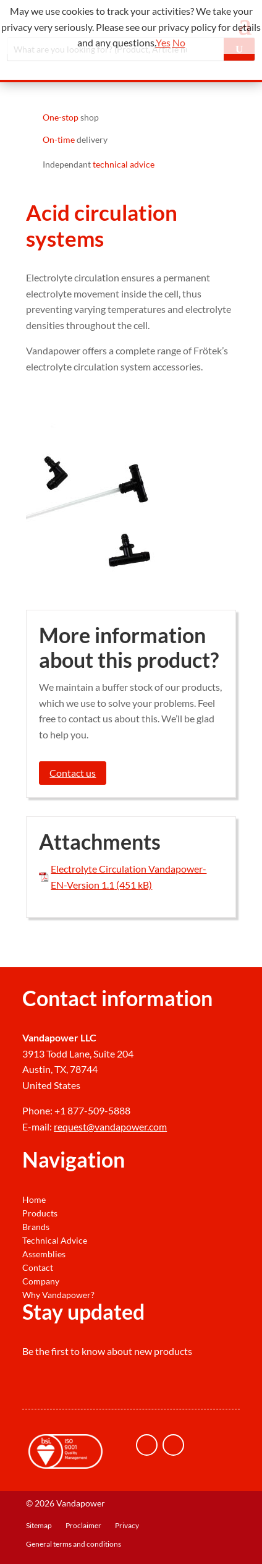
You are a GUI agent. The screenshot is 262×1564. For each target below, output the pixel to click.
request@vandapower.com (110, 1126)
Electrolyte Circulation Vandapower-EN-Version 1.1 (128, 877)
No (178, 42)
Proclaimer (83, 1525)
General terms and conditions (73, 1544)
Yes (163, 42)
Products (39, 1213)
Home (34, 1199)
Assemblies (44, 1254)
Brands (35, 1227)
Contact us (72, 773)
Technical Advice (54, 1240)
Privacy (127, 1525)
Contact (37, 1267)
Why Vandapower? (58, 1295)
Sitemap (39, 1525)
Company (40, 1281)
